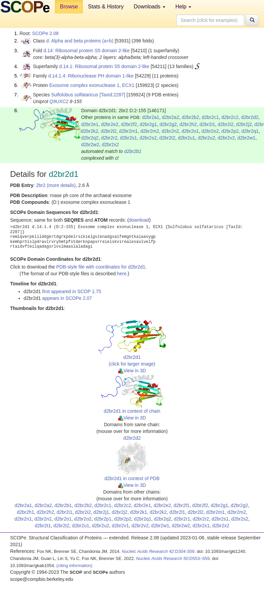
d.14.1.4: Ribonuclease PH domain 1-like (91, 76)
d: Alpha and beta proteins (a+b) (79, 40)
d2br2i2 (226, 124)
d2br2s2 (148, 137)
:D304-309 (158, 551)
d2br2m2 (149, 131)
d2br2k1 (138, 512)
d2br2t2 (167, 137)
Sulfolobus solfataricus (74, 94)
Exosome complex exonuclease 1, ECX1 (91, 85)
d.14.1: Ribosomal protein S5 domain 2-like (104, 66)
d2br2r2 (109, 137)
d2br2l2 (109, 131)
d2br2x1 (201, 525)
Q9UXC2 (59, 101)
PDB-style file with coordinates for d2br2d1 (100, 267)
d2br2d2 (249, 117)
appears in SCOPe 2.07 (67, 298)
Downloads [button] (149, 6)
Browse (69, 6)
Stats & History (106, 6)
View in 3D (132, 370)
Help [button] (183, 6)
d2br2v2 (226, 137)
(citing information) (74, 565)
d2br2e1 (89, 124)
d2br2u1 (186, 137)
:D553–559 (173, 558)
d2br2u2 (206, 137)
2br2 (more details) (56, 185)
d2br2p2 (229, 131)
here (121, 273)
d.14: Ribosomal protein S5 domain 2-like (86, 50)
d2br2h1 (25, 512)
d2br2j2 (244, 124)
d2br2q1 (250, 131)
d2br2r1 (182, 519)
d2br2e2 (109, 124)
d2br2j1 (101, 512)
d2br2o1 (190, 131)
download (139, 220)
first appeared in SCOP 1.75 (71, 291)
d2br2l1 (177, 512)
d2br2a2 (170, 117)
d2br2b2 (190, 117)
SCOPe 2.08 (45, 33)
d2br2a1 (150, 117)
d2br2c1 (210, 117)
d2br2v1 (120, 525)
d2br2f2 (129, 124)
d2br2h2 (188, 124)
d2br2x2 (110, 144)
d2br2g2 (168, 124)
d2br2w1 (246, 137)
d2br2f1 (181, 505)
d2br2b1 (132, 151)
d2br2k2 (89, 131)
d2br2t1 (43, 525)
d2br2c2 (230, 117)
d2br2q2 (89, 137)
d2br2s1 (128, 137)
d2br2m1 (128, 131)
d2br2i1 (207, 124)
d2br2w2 (90, 144)
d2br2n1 (23, 519)
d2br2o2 (210, 131)
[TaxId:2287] (112, 94)
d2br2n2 (170, 131)
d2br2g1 (148, 124)
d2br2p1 (102, 519)
